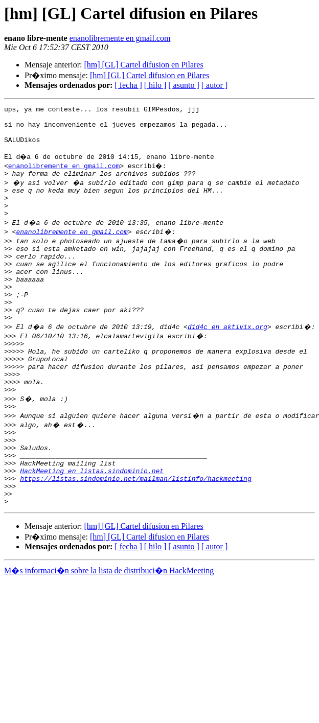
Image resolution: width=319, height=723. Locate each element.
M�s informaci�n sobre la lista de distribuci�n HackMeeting (109, 630)
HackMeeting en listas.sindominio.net (92, 524)
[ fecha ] (128, 85)
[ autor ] (214, 85)
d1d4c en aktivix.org (227, 358)
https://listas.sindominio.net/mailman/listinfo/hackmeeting (135, 533)
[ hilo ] (155, 85)
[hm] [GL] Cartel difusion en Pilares (143, 64)
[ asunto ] (183, 85)
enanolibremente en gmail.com (120, 38)
